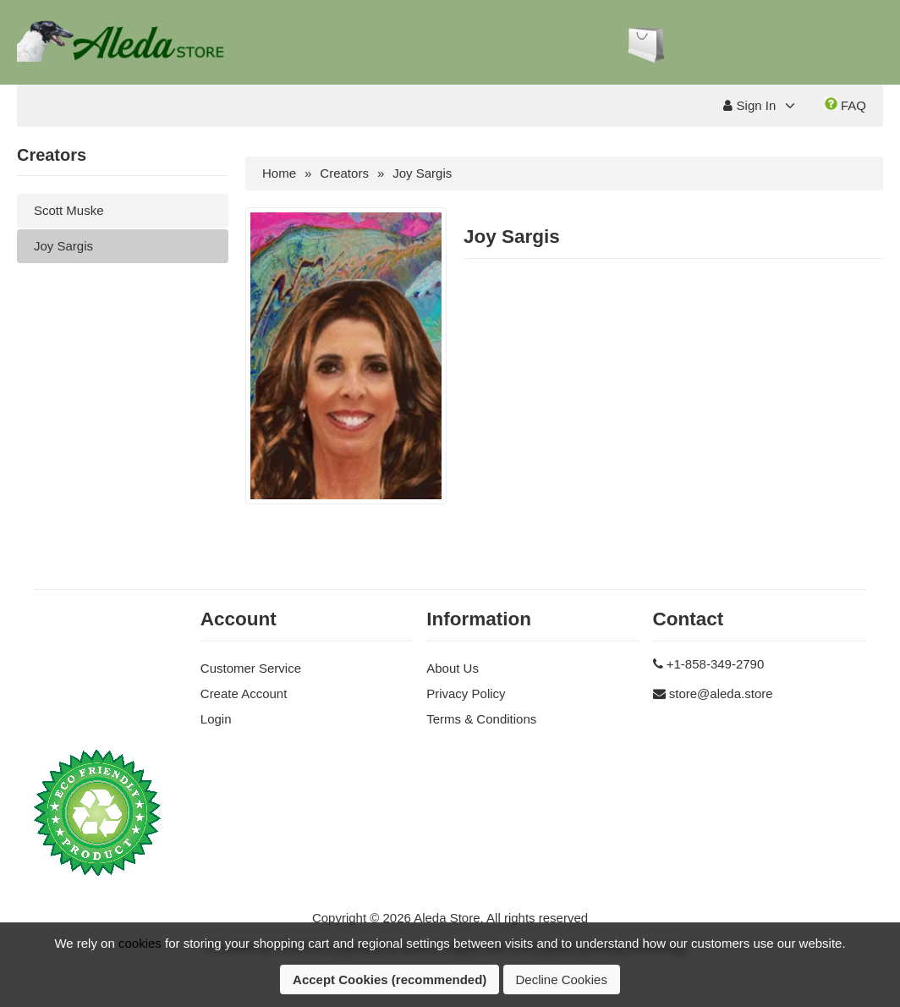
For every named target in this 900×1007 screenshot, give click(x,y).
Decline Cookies (561, 979)
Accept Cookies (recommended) (389, 979)
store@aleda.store (721, 693)
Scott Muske (69, 210)
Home (279, 173)
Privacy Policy (465, 693)
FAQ (845, 105)
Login (216, 719)
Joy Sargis (63, 246)
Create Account (244, 693)
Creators (344, 173)
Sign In (749, 105)
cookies (140, 943)
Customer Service (250, 668)
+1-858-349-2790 (716, 664)
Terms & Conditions (481, 719)
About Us (452, 668)
